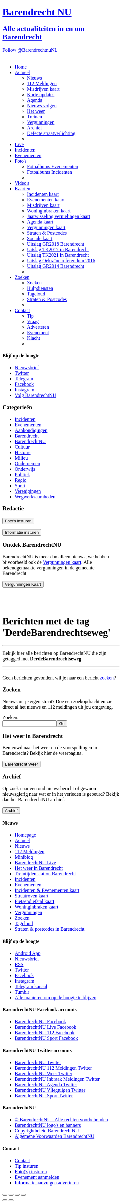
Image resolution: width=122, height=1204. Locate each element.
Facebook (24, 384)
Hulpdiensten (40, 288)
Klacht (33, 338)
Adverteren (38, 327)
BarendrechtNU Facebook (40, 1021)
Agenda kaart (40, 221)
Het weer (36, 111)
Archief (34, 127)
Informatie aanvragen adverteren (47, 1182)
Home (21, 66)
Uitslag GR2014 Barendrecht (55, 266)
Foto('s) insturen (31, 1171)
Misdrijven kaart (43, 89)
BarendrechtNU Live (35, 862)
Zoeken (22, 277)
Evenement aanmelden (37, 1177)
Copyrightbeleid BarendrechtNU (47, 1130)
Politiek (22, 474)
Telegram (24, 378)
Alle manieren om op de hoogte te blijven (55, 997)
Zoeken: (10, 717)
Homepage (25, 835)
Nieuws (34, 78)
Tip (30, 316)
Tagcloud (36, 293)
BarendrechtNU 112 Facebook (44, 1032)
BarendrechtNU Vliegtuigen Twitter (50, 1090)
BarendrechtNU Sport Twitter (44, 1095)
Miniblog (24, 857)
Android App (27, 953)
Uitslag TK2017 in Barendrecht (58, 249)
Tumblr (22, 992)
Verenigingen (28, 491)
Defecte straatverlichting (51, 133)
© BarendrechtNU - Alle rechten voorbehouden (61, 1119)
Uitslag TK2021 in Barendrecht (58, 255)
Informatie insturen (22, 532)
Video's (22, 183)
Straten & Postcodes (47, 233)
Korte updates (40, 94)
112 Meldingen (42, 83)
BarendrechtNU (30, 441)
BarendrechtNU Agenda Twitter (46, 1084)
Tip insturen (26, 1166)
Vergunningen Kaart (23, 584)
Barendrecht (27, 435)
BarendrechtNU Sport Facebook (46, 1038)
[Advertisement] (51, 600)
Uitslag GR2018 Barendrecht (55, 244)
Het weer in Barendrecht (39, 868)
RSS (19, 964)
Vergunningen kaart (46, 227)
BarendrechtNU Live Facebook (45, 1027)
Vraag (33, 321)
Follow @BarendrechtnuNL (30, 50)
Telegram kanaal (31, 986)
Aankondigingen (31, 430)
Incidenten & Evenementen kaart (47, 890)
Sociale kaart (39, 238)
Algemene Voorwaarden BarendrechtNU (54, 1136)
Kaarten (22, 188)
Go (62, 723)
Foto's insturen (18, 521)
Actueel (22, 72)
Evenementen (28, 155)
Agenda (34, 100)
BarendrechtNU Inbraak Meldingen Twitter (57, 1079)
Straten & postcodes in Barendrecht (50, 929)
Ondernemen (27, 463)
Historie (23, 452)
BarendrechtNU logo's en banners (48, 1125)
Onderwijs (25, 469)
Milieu (21, 458)
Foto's (20, 161)
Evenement (38, 332)
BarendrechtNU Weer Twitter (43, 1073)
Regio (20, 480)
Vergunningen (40, 122)
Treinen (34, 116)
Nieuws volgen (41, 105)
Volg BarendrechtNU (35, 395)
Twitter (22, 373)
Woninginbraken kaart (49, 210)
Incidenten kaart (43, 194)
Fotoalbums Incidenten (49, 172)
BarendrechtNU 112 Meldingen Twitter (53, 1068)
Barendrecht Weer (21, 764)
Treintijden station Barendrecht (45, 873)
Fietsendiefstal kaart (34, 901)
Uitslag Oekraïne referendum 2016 (61, 260)
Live (19, 144)
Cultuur (22, 447)
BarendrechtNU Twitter (38, 1062)
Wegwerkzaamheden (35, 496)
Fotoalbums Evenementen (52, 166)
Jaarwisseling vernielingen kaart (58, 216)
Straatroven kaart (31, 895)
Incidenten (25, 149)
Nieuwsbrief (27, 367)
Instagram (24, 389)
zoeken (107, 677)
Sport (20, 485)
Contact (22, 310)
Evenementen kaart (46, 199)
